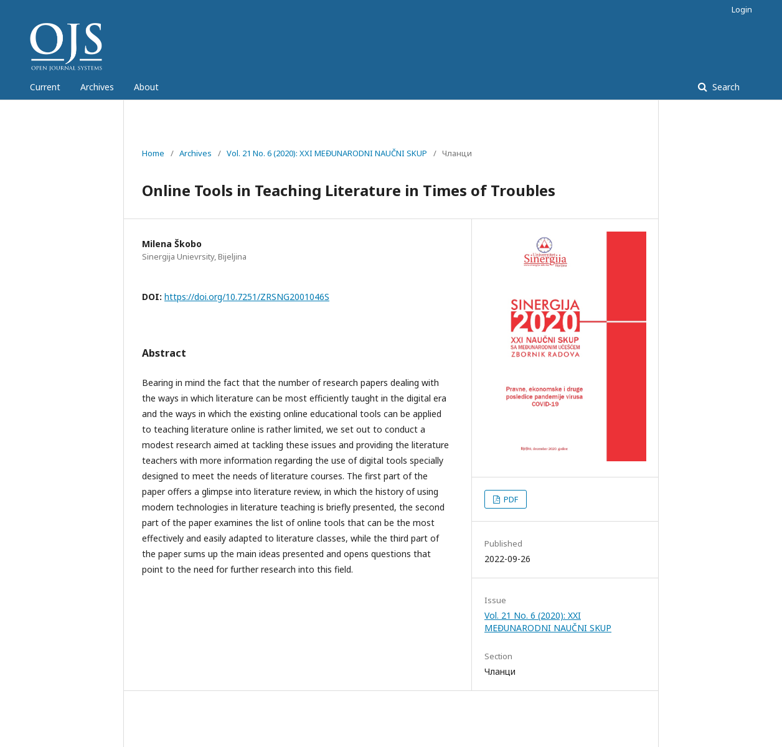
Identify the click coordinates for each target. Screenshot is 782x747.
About (146, 87)
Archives (97, 87)
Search (725, 87)
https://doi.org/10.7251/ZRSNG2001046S (246, 297)
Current (45, 87)
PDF (510, 499)
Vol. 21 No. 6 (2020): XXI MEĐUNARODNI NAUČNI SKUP (327, 153)
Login (742, 9)
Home (153, 153)
